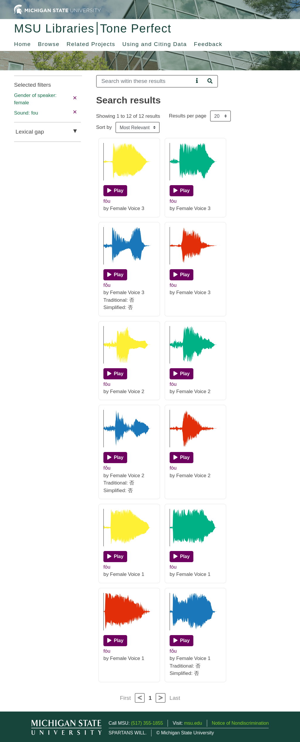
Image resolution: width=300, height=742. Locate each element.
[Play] (115, 190)
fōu (106, 201)
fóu (173, 201)
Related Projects (91, 44)
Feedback (208, 44)
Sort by (104, 127)
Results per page (187, 116)
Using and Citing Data (154, 44)
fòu (173, 285)
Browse (49, 44)
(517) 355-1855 (147, 723)
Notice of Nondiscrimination (240, 723)
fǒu (106, 285)
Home (22, 44)
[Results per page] (220, 116)
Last (175, 698)
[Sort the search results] (137, 127)
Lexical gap (30, 132)
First (125, 698)
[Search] (145, 81)
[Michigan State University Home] (57, 9)
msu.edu (193, 723)
